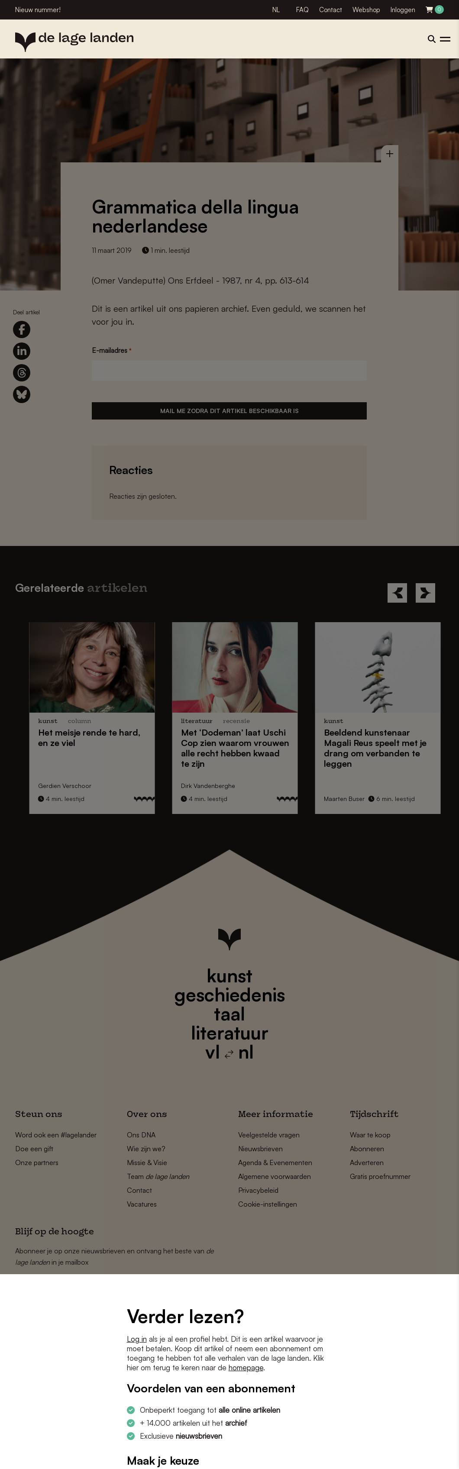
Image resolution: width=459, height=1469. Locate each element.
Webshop (366, 10)
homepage (246, 1367)
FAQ (302, 10)
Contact (330, 10)
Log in (137, 1338)
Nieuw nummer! (38, 10)
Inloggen (403, 10)
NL (276, 10)
